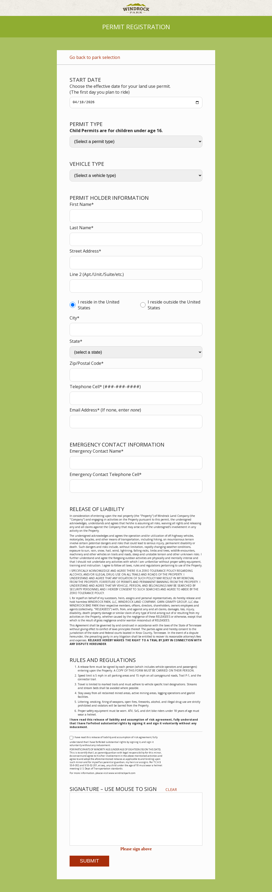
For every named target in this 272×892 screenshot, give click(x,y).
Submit (89, 861)
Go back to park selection (95, 57)
